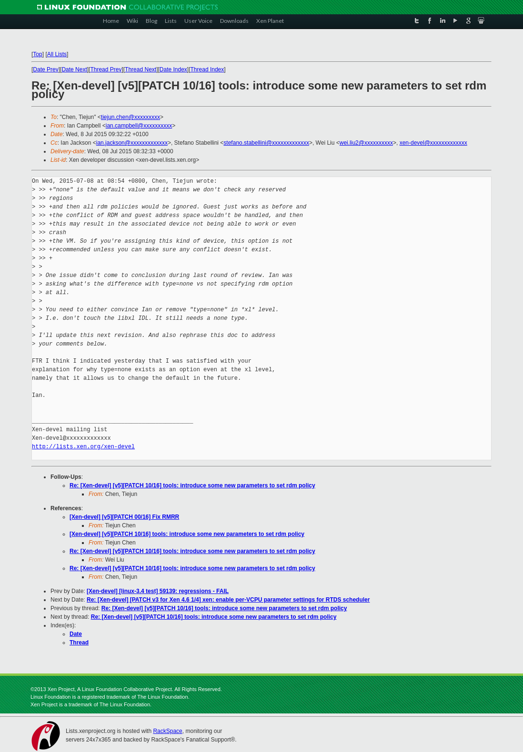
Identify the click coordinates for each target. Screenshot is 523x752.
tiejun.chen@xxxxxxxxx (130, 117)
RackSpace (167, 731)
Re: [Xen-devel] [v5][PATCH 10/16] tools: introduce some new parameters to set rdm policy (192, 485)
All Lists (57, 54)
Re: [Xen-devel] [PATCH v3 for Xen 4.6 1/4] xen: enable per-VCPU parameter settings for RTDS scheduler (228, 599)
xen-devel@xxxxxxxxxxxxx (433, 142)
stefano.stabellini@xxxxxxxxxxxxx (266, 142)
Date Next (74, 69)
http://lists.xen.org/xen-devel (83, 447)
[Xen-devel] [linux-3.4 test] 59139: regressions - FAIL (158, 591)
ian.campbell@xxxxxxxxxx (139, 125)
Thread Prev (105, 69)
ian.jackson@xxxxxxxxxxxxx (132, 142)
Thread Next (140, 69)
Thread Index (207, 69)
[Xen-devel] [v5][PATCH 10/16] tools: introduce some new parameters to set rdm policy (187, 534)
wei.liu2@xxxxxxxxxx (366, 142)
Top (37, 54)
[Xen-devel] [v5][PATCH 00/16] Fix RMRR (124, 517)
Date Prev (45, 69)
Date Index (173, 69)
